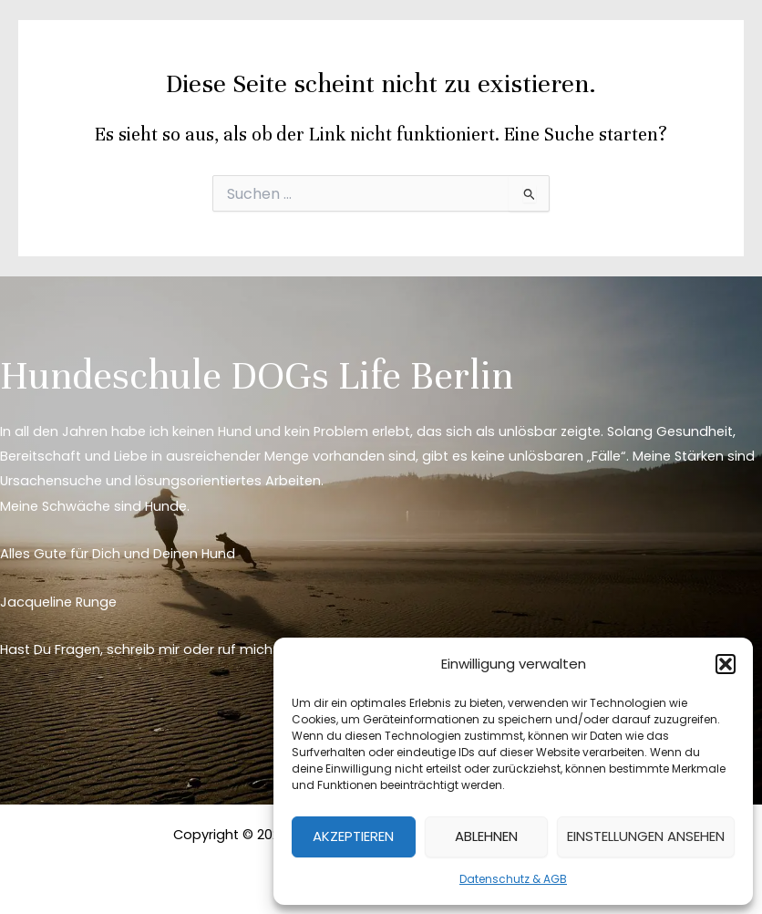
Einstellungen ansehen (646, 836)
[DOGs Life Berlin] (73, 46)
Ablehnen (486, 836)
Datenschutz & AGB (513, 879)
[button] (725, 664)
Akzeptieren (353, 836)
